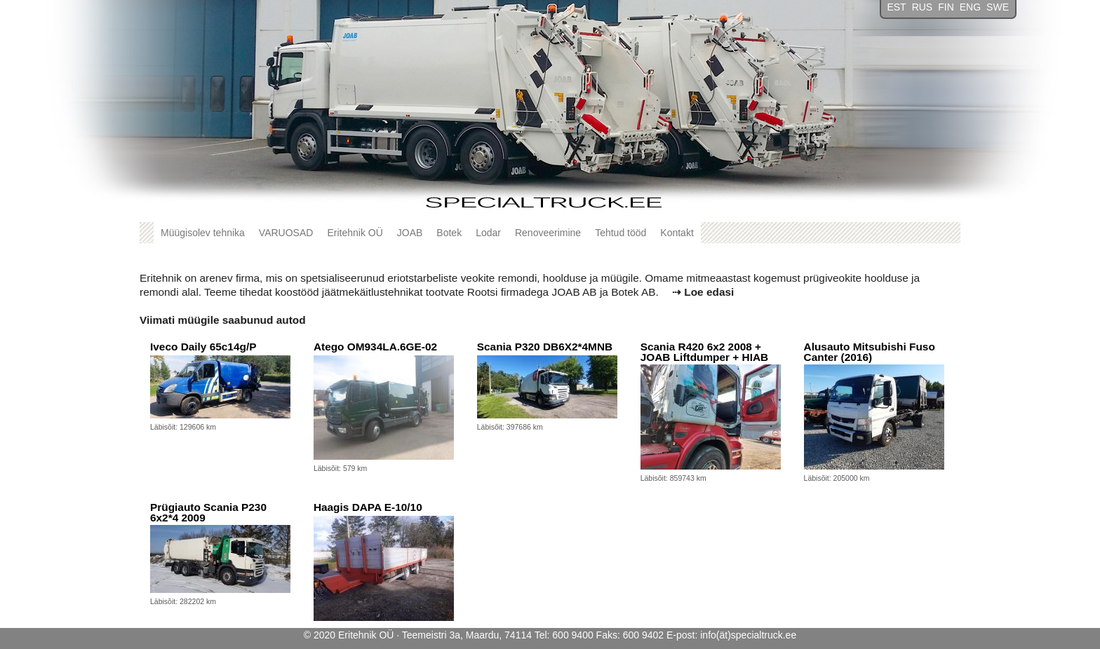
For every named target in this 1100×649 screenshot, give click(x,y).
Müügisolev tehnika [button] (203, 232)
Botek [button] (449, 232)
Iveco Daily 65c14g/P (203, 346)
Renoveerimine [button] (548, 232)
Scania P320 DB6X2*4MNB (544, 346)
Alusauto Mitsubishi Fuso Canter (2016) (869, 352)
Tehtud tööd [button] (620, 232)
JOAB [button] (410, 232)
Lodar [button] (488, 232)
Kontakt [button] (676, 232)
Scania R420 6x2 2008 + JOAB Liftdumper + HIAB (704, 352)
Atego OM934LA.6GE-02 (375, 346)
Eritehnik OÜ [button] (354, 232)
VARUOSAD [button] (286, 232)
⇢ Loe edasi (703, 292)
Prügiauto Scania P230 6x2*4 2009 (208, 513)
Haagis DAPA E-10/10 (368, 507)
